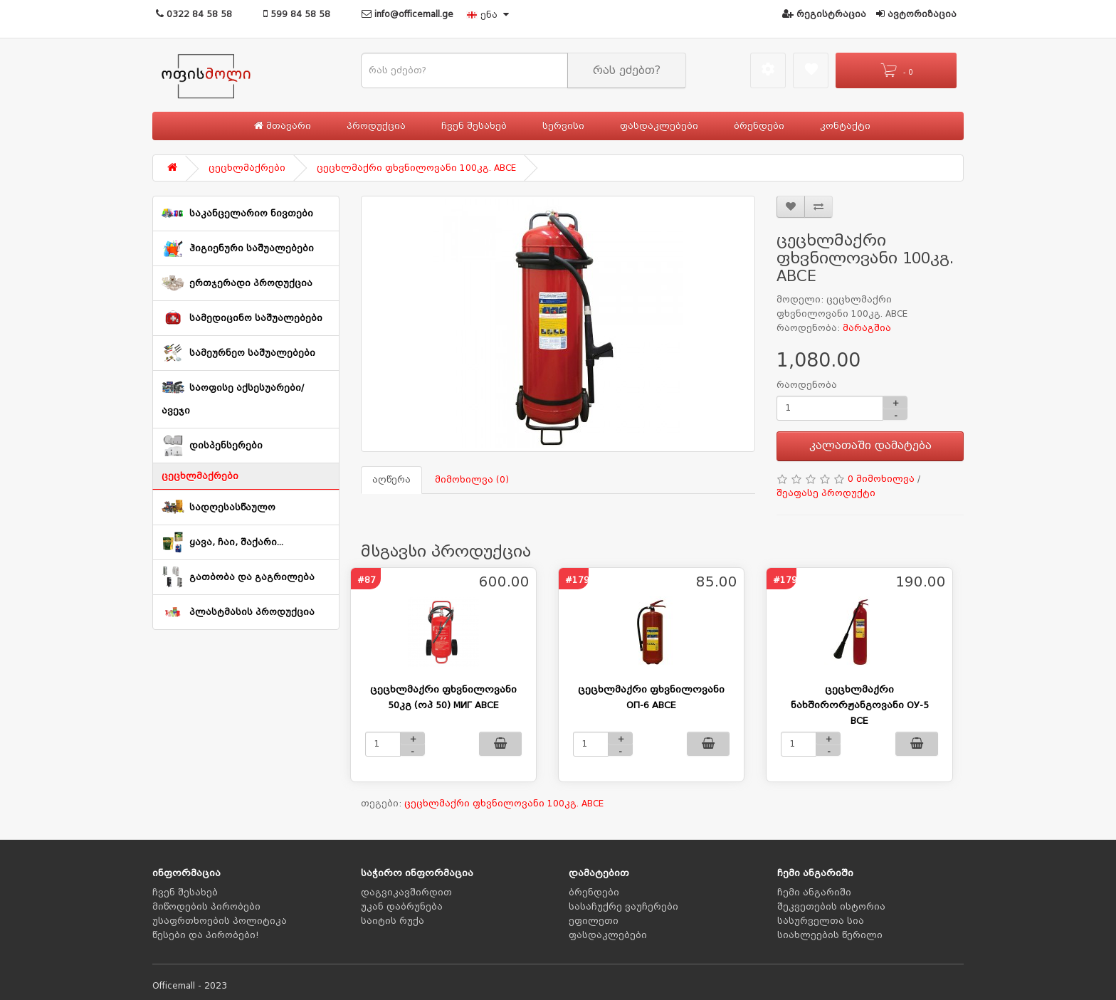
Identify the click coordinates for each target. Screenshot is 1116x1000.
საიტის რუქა (392, 921)
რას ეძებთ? (626, 70)
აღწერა (391, 480)
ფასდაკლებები (659, 126)
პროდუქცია (376, 126)
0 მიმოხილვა (881, 479)
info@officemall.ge (407, 14)
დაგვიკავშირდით (406, 893)
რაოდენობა (807, 385)
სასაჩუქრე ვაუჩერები (623, 907)
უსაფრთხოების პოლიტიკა (219, 921)
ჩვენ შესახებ (474, 126)
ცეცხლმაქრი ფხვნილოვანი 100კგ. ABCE (416, 168)
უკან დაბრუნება (402, 907)
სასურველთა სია (820, 921)
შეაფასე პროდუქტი (826, 493)
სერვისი (563, 126)
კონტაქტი (845, 126)
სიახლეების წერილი (830, 935)
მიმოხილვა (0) (472, 480)
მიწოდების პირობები (206, 907)
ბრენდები (759, 126)
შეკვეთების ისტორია (831, 907)
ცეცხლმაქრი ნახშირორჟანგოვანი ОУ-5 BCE (860, 705)
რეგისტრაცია (824, 14)
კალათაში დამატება (870, 445)
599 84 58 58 (296, 14)
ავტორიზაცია (916, 14)
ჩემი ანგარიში (814, 893)
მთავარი (282, 125)
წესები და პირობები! (205, 935)
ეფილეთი (593, 921)
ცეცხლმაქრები (247, 168)
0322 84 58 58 (194, 14)
